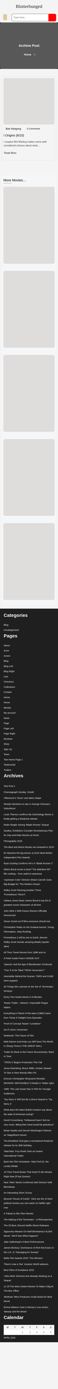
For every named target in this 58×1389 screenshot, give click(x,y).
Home (27, 54)
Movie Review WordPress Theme (20, 1384)
